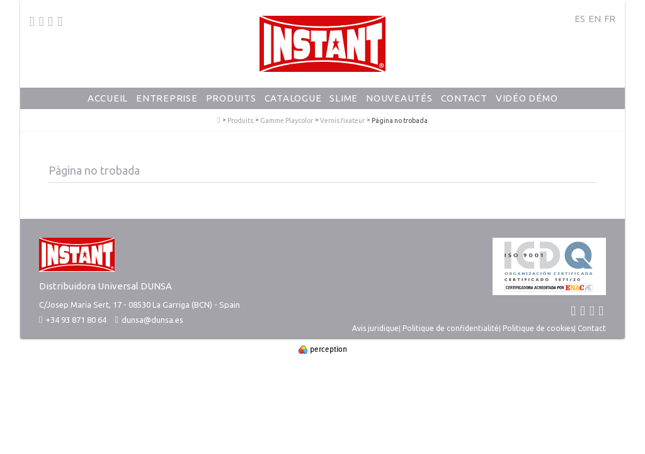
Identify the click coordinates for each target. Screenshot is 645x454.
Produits (231, 98)
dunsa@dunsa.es (152, 319)
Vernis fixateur (342, 120)
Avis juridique (375, 328)
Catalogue (293, 98)
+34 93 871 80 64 (72, 319)
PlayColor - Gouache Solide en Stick (218, 120)
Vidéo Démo (527, 98)
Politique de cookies (538, 328)
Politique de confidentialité (450, 328)
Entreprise (167, 98)
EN (594, 18)
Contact (464, 98)
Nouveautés (399, 98)
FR (609, 18)
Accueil (108, 98)
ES (579, 18)
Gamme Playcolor (286, 120)
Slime (343, 98)
